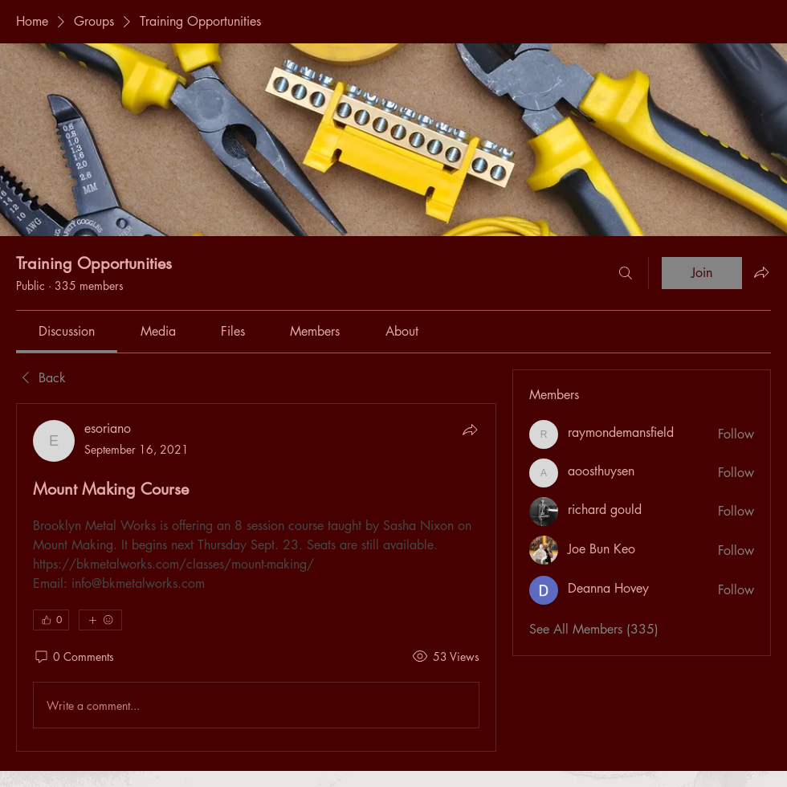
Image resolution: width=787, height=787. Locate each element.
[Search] (625, 273)
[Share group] (761, 272)
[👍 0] (51, 620)
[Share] (469, 429)
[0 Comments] (73, 657)
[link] (67, 331)
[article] (256, 577)
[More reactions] (100, 620)
